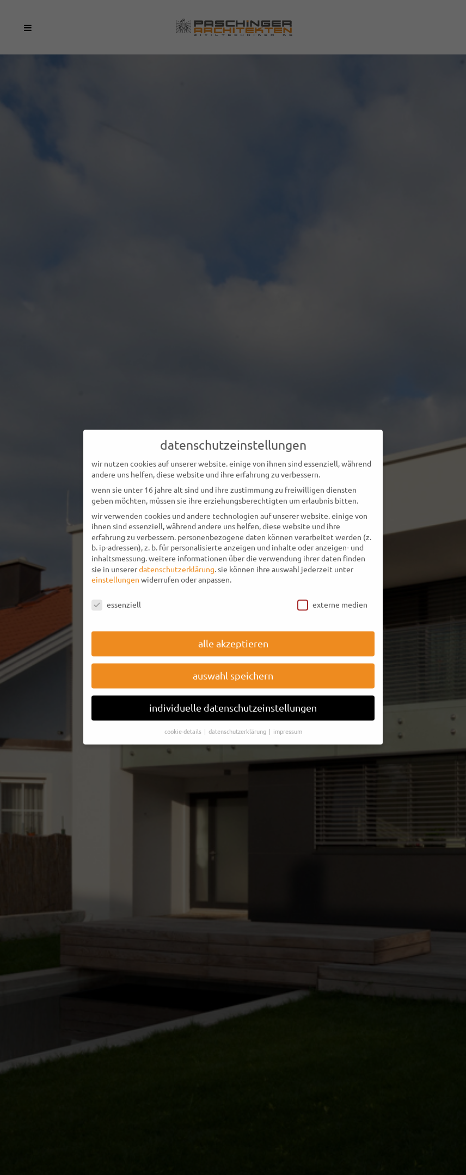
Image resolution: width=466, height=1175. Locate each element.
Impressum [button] (287, 722)
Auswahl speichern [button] (233, 666)
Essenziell (116, 596)
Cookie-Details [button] (183, 722)
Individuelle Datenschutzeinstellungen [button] (233, 699)
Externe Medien (332, 596)
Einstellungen (115, 571)
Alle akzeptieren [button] (233, 634)
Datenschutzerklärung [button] (238, 722)
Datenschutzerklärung (176, 560)
